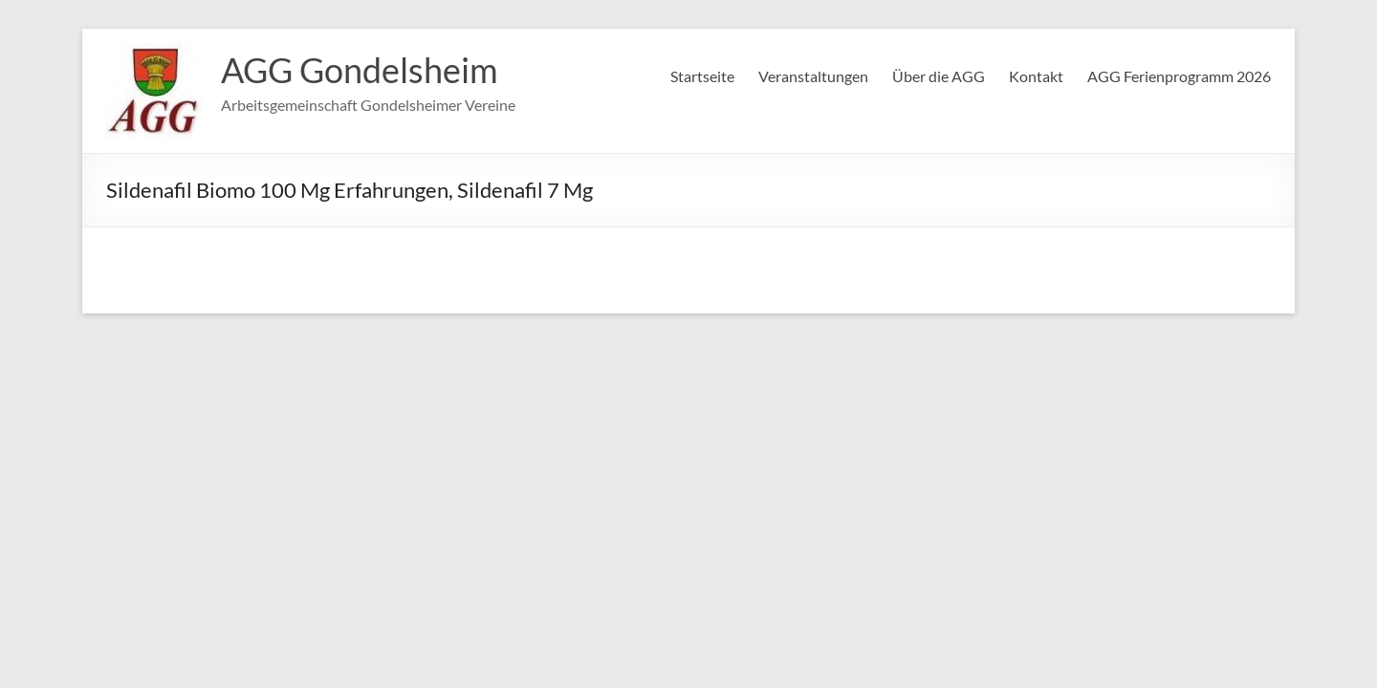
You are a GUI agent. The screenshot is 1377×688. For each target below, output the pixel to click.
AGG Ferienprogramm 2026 (1179, 76)
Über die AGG (938, 76)
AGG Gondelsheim (359, 70)
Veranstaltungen (813, 76)
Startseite (702, 76)
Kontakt (1036, 76)
